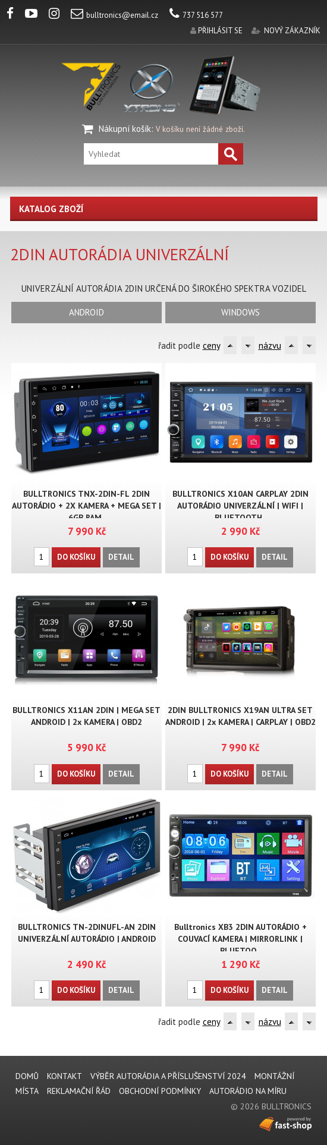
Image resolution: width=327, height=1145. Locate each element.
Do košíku (76, 557)
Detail (121, 557)
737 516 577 (196, 15)
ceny (211, 345)
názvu (270, 345)
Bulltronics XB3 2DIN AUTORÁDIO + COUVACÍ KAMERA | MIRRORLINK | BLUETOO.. (240, 939)
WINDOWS (240, 312)
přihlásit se (220, 31)
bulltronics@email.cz (114, 15)
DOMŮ (27, 1076)
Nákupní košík (125, 128)
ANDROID (86, 312)
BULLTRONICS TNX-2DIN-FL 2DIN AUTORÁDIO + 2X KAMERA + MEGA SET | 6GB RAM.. (86, 505)
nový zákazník (292, 31)
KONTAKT (64, 1076)
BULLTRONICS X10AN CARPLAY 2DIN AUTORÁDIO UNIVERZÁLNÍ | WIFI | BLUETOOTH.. (240, 505)
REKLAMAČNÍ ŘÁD (79, 1091)
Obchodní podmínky (160, 1091)
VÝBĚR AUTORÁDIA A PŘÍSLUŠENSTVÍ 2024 (168, 1076)
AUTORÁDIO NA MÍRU (248, 1091)
